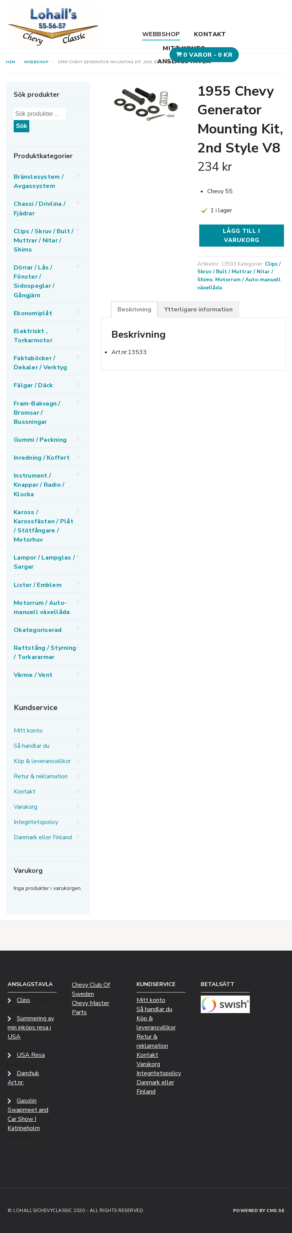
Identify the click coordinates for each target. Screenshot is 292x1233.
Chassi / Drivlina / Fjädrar (39, 208)
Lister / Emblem (38, 585)
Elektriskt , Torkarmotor (33, 336)
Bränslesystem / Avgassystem (38, 181)
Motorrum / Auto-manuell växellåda (42, 607)
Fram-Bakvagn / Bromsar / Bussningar (37, 412)
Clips (23, 1000)
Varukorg (25, 807)
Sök (21, 126)
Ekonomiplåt (33, 313)
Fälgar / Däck (33, 385)
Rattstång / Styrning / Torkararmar (45, 652)
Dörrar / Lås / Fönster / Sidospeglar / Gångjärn (34, 281)
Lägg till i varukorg (241, 235)
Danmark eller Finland (43, 837)
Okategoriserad (38, 630)
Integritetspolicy (36, 822)
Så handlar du (31, 746)
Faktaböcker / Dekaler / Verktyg (40, 363)
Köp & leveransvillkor (42, 761)
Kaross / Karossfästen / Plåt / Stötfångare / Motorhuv (43, 526)
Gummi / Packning (40, 440)
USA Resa (31, 1055)
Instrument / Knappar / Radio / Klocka (39, 484)
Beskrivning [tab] (134, 309)
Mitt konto (184, 48)
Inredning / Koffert (42, 458)
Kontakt (210, 34)
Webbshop (161, 34)
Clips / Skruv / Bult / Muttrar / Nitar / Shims (239, 271)
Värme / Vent (33, 675)
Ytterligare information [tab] (198, 309)
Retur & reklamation (41, 776)
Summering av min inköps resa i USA (31, 1027)
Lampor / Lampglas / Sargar (44, 562)
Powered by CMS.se (259, 1210)
